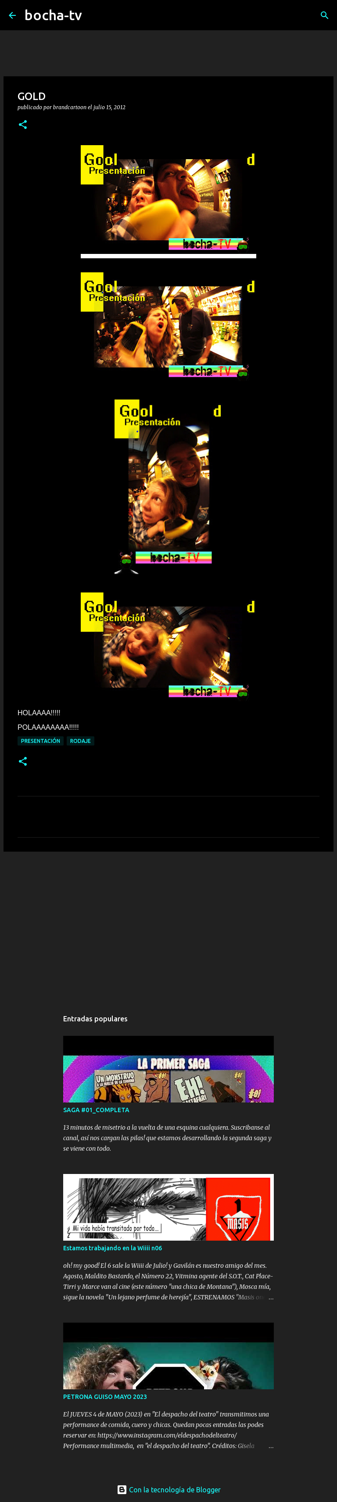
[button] (23, 125)
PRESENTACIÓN (40, 741)
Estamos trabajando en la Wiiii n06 (112, 1248)
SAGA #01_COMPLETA (96, 1109)
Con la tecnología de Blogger (169, 1490)
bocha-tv (53, 15)
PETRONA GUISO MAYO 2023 (105, 1396)
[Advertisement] (168, 926)
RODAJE (80, 741)
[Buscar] (94, 15)
